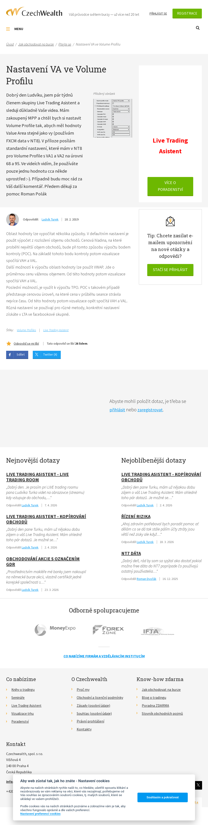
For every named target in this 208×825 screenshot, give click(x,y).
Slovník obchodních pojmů (162, 716)
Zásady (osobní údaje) (93, 708)
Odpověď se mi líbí (26, 345)
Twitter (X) (50, 356)
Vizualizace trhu (23, 716)
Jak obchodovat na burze (161, 692)
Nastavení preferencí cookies (40, 813)
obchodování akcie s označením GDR (43, 563)
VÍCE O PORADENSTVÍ (170, 187)
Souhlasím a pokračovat (163, 797)
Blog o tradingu (154, 700)
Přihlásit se (158, 13)
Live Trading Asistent (55, 332)
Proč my (83, 692)
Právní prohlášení (90, 724)
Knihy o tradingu (24, 692)
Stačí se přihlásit (170, 270)
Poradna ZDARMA (155, 708)
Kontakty (84, 731)
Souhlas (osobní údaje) (94, 716)
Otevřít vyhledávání (198, 28)
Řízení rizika (135, 518)
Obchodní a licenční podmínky (100, 700)
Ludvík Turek (50, 219)
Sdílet (21, 356)
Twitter (198, 788)
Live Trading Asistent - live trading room (37, 478)
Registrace (187, 13)
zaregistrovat (153, 411)
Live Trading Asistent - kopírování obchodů (46, 521)
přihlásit (118, 411)
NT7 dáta (131, 555)
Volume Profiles (26, 332)
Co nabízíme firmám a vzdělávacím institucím (104, 658)
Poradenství (20, 724)
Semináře (18, 700)
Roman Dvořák (146, 581)
